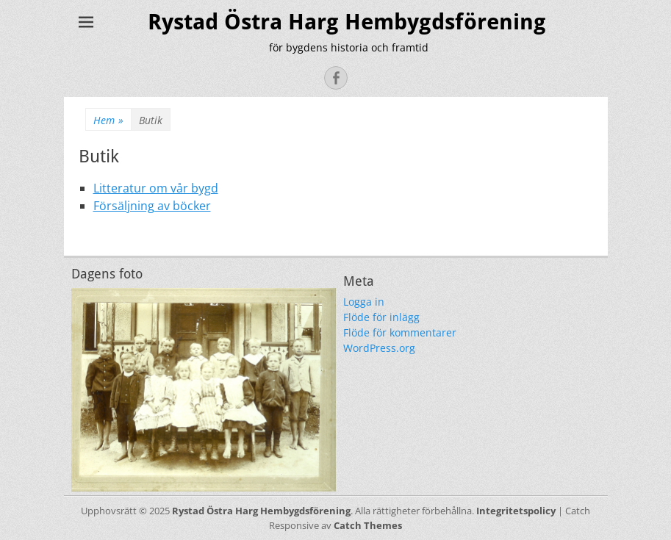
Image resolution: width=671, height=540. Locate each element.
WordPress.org (379, 348)
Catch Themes (368, 525)
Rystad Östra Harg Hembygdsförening (347, 22)
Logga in (363, 302)
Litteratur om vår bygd (155, 188)
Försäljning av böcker (152, 206)
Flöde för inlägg (381, 317)
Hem (108, 120)
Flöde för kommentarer (399, 332)
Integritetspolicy (516, 510)
